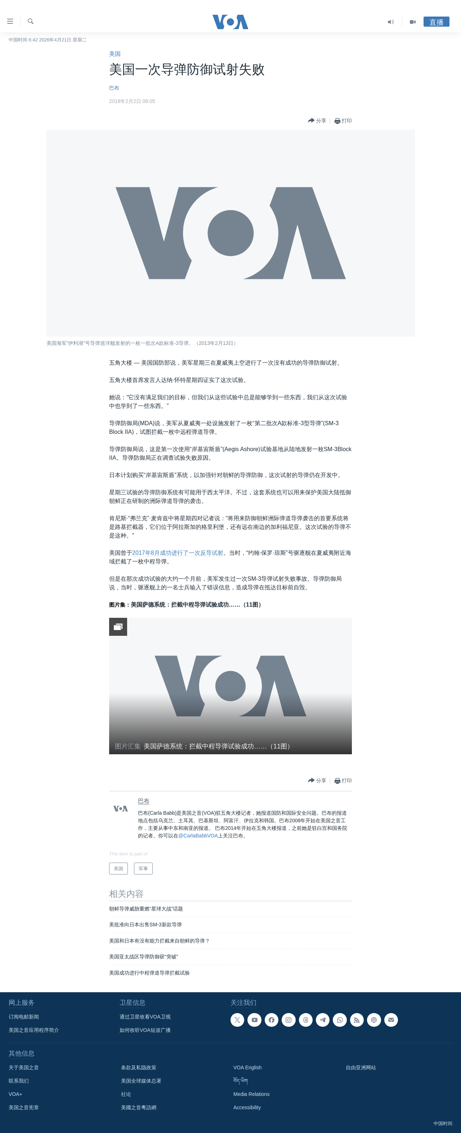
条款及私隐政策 (138, 1067)
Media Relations (251, 1094)
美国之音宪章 (24, 1107)
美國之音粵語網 (138, 1107)
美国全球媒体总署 (141, 1081)
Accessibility (247, 1107)
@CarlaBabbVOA (198, 835)
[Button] (317, 121)
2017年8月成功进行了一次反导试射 (177, 553)
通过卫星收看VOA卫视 (145, 1017)
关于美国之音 (24, 1067)
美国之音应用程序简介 (34, 1030)
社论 (126, 1094)
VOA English (247, 1067)
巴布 (114, 88)
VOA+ (15, 1094)
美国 (115, 54)
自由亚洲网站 (361, 1067)
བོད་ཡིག (240, 1081)
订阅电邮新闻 (24, 1017)
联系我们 (19, 1081)
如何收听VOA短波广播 (145, 1030)
